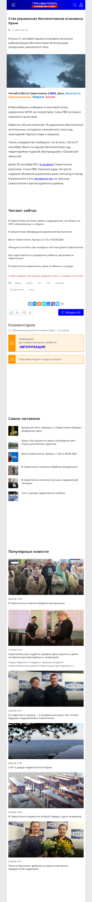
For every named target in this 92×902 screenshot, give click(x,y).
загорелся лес (43, 178)
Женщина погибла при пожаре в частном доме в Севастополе (45, 247)
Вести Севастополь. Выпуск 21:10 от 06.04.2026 (36, 239)
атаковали (46, 164)
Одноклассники (19, 97)
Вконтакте (73, 93)
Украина (59, 283)
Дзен (60, 93)
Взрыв (18, 283)
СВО (48, 283)
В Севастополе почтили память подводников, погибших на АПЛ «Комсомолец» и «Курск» (44, 222)
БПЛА (31, 289)
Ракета (29, 283)
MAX (53, 93)
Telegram (38, 97)
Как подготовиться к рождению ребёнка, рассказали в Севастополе (41, 257)
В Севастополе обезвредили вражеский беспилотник (40, 231)
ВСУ (39, 283)
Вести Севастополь (34, 93)
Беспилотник (17, 289)
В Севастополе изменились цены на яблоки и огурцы (40, 266)
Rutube (50, 97)
